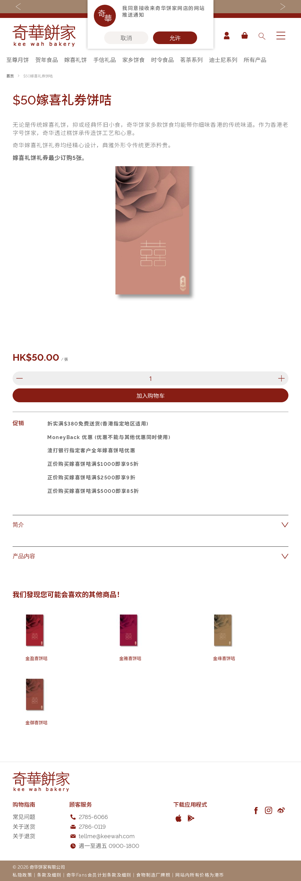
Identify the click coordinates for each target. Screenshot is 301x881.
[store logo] (44, 35)
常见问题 (24, 816)
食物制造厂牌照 (153, 875)
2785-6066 (93, 816)
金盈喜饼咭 (37, 658)
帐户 (226, 35)
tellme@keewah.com (107, 835)
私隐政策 (22, 875)
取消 (126, 38)
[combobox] (262, 35)
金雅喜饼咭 (130, 658)
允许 (175, 38)
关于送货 (24, 826)
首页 (10, 75)
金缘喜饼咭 (224, 658)
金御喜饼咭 (37, 722)
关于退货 (24, 835)
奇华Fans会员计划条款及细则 (99, 875)
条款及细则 (49, 875)
